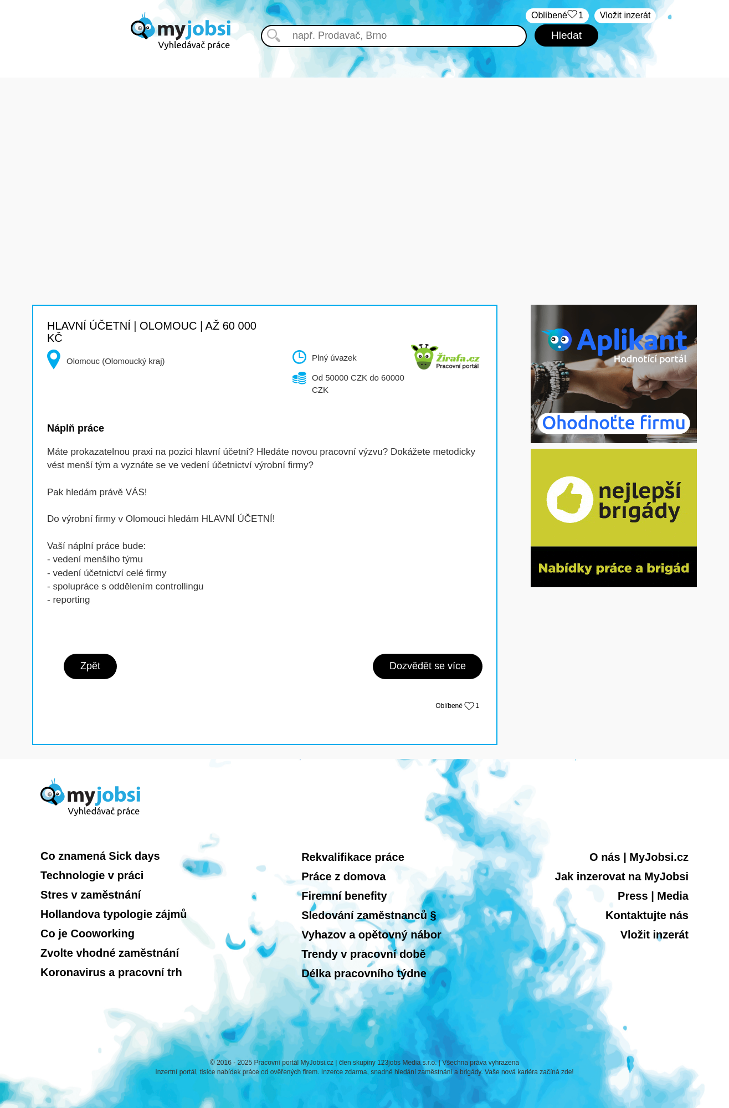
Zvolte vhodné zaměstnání (109, 953)
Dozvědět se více (427, 665)
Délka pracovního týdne (364, 973)
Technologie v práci (91, 875)
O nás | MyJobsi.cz (639, 857)
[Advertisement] (364, 155)
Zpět (90, 665)
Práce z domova (343, 876)
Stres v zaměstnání (90, 895)
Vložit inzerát (625, 15)
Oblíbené (457, 706)
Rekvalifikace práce (352, 857)
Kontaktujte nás (647, 915)
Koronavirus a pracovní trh (111, 972)
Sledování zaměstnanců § (368, 915)
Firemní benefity (344, 896)
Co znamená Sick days (100, 856)
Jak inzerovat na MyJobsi (622, 876)
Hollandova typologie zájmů (113, 914)
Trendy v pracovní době (363, 954)
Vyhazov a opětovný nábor (371, 935)
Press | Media (653, 896)
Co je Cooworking (87, 933)
